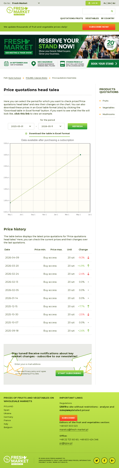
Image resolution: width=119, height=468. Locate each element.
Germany (8, 417)
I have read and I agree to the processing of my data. (30, 372)
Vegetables (92, 18)
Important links (71, 397)
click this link (22, 113)
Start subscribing (69, 373)
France (7, 420)
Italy (6, 424)
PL (105, 3)
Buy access (50, 257)
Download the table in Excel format (49, 133)
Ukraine (7, 413)
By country (107, 18)
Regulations (66, 403)
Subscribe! (68, 418)
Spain (6, 410)
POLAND (8, 406)
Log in (94, 3)
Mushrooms (109, 114)
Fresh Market (19, 3)
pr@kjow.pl (66, 443)
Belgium (8, 427)
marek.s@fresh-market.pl (74, 429)
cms (50, 462)
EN (109, 3)
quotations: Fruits (71, 18)
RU (114, 3)
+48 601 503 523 (69, 425)
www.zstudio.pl (60, 462)
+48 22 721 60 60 (69, 439)
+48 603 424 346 (89, 439)
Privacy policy (30, 371)
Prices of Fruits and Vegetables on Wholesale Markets (29, 399)
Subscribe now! (99, 27)
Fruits (105, 100)
